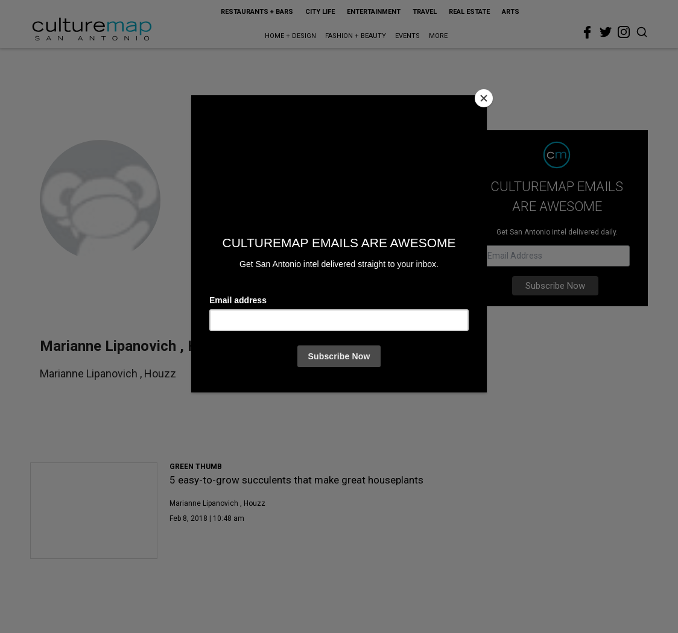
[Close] (484, 98)
